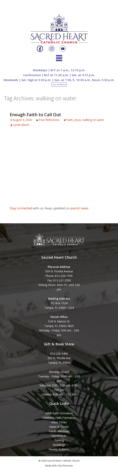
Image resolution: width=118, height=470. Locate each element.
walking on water (93, 120)
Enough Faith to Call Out (35, 114)
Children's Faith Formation (59, 418)
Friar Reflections (49, 120)
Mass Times (59, 422)
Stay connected (21, 208)
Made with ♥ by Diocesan (59, 465)
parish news (79, 208)
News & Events (59, 427)
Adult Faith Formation (59, 413)
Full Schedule (59, 84)
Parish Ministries (59, 431)
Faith (70, 120)
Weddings (59, 445)
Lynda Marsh (21, 125)
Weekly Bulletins (59, 449)
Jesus (77, 120)
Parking (59, 440)
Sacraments (59, 436)
